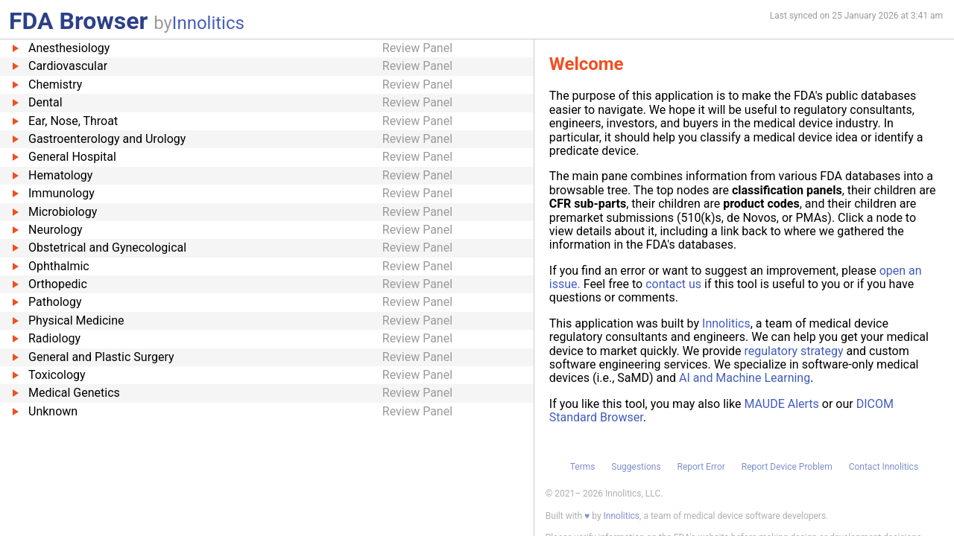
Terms (583, 467)
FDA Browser (78, 21)
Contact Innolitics (883, 467)
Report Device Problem (787, 467)
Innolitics (208, 23)
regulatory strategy (794, 351)
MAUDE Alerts (781, 404)
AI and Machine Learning (744, 378)
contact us (673, 284)
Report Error (700, 467)
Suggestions (635, 467)
